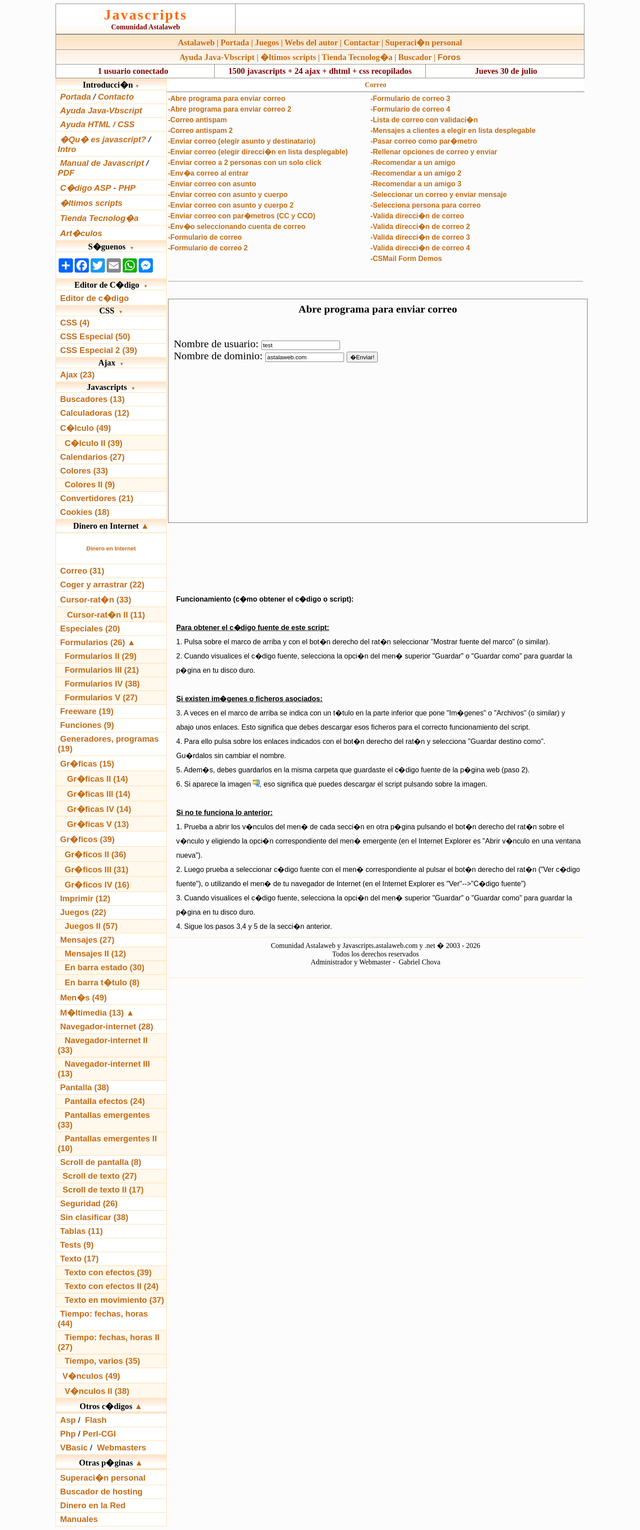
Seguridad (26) (89, 1203)
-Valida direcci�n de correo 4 (420, 248)
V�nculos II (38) (97, 1391)
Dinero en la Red (92, 1505)
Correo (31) (82, 570)
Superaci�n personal (423, 42)
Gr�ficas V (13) (98, 824)
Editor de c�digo (94, 298)
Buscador (415, 57)
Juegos (267, 42)
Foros (449, 57)
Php (68, 1433)
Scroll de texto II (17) (103, 1189)
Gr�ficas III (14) (98, 794)
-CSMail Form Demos (406, 258)
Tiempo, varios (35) (102, 1360)
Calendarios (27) (92, 457)
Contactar (361, 42)
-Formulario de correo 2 (208, 248)
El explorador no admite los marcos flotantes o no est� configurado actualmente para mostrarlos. (378, 411)
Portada (234, 42)
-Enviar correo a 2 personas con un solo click (244, 162)
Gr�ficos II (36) (95, 854)
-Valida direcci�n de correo (417, 216)
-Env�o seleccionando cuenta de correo (236, 226)
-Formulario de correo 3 (410, 98)
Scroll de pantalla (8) (100, 1162)
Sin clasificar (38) (94, 1217)
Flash (96, 1420)
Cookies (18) (84, 512)
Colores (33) (84, 470)
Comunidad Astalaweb (145, 27)
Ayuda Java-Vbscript (217, 57)
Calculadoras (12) (94, 413)
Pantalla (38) (84, 1087)
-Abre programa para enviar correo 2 (229, 109)
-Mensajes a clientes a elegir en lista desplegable (453, 130)
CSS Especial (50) (95, 336)
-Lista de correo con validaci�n (424, 120)
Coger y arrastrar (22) (102, 584)
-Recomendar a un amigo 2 (415, 173)
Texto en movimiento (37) (114, 1300)
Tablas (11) (81, 1231)
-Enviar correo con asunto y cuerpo (228, 194)
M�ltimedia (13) (93, 1012)
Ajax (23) (77, 374)
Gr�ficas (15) (87, 763)
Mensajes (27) (87, 939)
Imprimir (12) (85, 898)
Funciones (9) (87, 725)
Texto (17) (79, 1258)
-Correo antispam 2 (200, 130)
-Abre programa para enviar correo (226, 98)
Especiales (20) (90, 628)
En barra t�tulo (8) (102, 982)
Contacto (116, 96)
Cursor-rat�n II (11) (106, 614)
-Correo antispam (197, 120)
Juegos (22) (83, 912)
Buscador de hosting (101, 1491)
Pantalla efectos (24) (105, 1101)
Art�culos (81, 233)
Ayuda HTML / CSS (97, 124)
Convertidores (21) (96, 498)
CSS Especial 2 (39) (98, 350)
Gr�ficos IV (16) (97, 884)
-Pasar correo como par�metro (423, 141)
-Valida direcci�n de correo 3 (420, 237)
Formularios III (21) (102, 670)
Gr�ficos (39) (87, 839)
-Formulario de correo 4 (410, 109)
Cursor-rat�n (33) (95, 599)
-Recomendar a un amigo (412, 162)
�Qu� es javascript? (103, 139)
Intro (67, 149)
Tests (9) (76, 1244)
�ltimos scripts (288, 57)
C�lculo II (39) (94, 443)
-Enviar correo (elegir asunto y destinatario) (242, 141)
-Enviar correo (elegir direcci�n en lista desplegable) (258, 152)
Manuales (79, 1519)
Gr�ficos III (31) (96, 869)
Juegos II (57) (91, 926)
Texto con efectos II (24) (112, 1286)
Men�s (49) (83, 997)
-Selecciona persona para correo (425, 205)
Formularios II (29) (101, 656)
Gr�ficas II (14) (97, 778)
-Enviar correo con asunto (212, 184)
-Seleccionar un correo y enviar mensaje (438, 194)
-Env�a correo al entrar (208, 173)
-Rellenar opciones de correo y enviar (433, 152)
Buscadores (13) (92, 399)
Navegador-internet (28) (106, 1026)
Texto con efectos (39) (108, 1272)
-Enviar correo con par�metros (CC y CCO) (242, 216)
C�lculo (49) (85, 428)
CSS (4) (74, 322)
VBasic (74, 1447)
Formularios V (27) (101, 697)
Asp (68, 1420)
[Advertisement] (375, 556)
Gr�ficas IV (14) (99, 809)
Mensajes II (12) (95, 953)
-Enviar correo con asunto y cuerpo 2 (231, 205)
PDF (66, 172)
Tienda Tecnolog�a (357, 57)
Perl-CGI (99, 1433)
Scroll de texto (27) (100, 1176)
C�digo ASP (85, 188)
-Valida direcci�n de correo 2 (420, 226)
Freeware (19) (86, 711)
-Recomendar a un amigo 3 (415, 184)
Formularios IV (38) (102, 683)
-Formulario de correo (205, 237)
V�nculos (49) (91, 1376)
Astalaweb (196, 42)
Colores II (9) (90, 484)
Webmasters (121, 1447)
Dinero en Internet (111, 548)
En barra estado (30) (104, 967)
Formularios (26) (92, 642)
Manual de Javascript (102, 163)
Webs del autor (311, 42)
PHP (126, 188)
